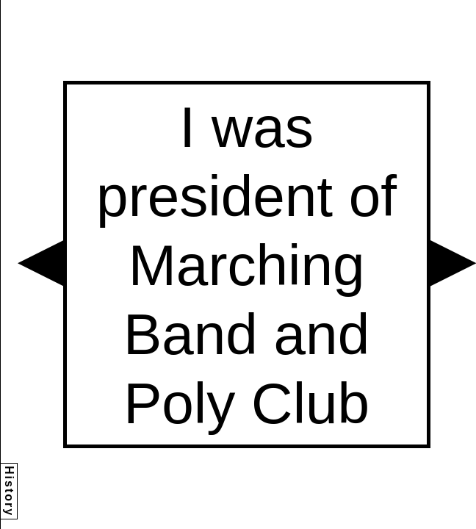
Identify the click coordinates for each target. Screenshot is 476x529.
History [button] (9, 491)
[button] (40, 263)
